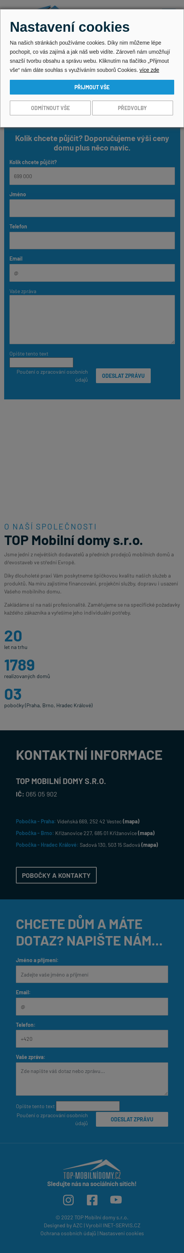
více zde (149, 70)
